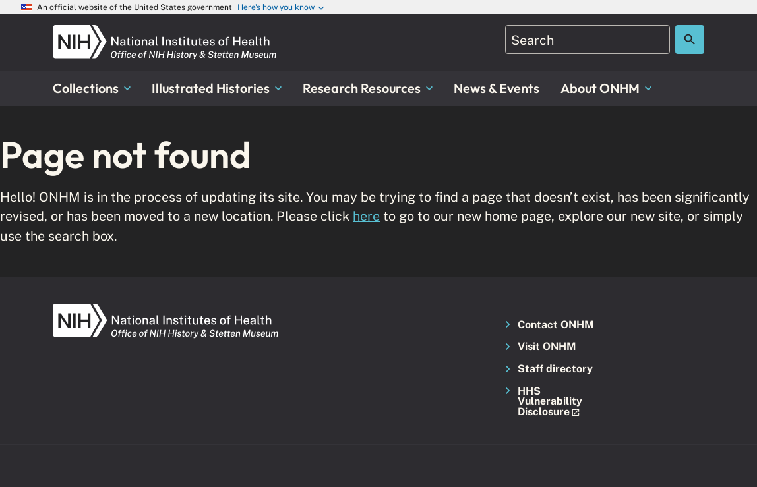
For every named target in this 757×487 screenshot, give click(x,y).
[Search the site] (689, 39)
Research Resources (368, 88)
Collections (92, 88)
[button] (548, 402)
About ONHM (605, 88)
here (366, 215)
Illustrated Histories (217, 88)
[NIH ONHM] (165, 32)
